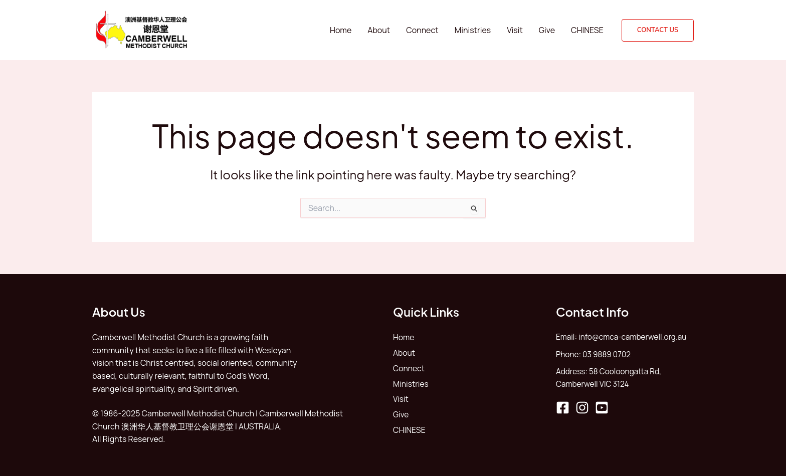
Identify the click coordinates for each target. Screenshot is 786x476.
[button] (658, 30)
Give (547, 30)
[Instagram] (582, 409)
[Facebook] (562, 409)
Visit (515, 30)
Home (340, 30)
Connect (422, 30)
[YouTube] (602, 409)
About (378, 30)
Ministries (473, 30)
